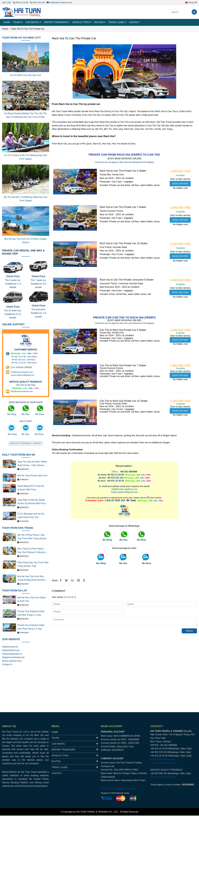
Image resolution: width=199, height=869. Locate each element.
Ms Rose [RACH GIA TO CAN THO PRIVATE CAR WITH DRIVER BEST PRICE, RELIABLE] (146, 563)
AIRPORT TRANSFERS (57, 22)
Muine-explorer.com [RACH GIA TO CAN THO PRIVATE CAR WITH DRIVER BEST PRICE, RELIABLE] (12, 661)
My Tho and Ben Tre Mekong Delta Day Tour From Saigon (25, 199)
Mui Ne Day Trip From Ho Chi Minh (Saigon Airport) (25, 241)
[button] (191, 2)
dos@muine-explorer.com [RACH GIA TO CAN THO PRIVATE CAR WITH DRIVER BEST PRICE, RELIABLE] (163, 777)
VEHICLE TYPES (82, 22)
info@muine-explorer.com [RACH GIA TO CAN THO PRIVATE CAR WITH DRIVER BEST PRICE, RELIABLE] (59, 2)
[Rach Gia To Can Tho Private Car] (21, 12)
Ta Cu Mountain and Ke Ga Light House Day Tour (30, 516)
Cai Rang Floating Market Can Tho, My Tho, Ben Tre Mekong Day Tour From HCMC (25, 115)
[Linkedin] (72, 580)
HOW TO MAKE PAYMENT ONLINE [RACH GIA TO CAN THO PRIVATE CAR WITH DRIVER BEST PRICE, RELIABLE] (119, 789)
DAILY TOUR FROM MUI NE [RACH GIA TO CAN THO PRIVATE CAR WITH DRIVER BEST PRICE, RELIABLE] (18, 454)
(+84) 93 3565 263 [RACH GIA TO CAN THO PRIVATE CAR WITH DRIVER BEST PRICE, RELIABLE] (115, 500)
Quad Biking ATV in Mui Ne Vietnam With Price (30, 488)
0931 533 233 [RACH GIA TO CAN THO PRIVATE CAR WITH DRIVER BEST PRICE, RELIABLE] (37, 2)
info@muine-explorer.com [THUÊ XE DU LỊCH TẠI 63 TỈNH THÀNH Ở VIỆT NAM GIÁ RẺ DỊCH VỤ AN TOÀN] (22, 372)
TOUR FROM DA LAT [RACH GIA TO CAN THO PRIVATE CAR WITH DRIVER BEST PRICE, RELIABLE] (14, 590)
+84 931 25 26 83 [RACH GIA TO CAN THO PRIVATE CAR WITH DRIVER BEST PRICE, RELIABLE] (115, 481)
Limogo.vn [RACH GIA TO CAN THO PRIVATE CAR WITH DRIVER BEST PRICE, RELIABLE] (7, 664)
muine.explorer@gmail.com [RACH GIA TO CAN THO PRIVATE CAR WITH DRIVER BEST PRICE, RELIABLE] (124, 492)
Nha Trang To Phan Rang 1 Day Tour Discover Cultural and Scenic (32, 550)
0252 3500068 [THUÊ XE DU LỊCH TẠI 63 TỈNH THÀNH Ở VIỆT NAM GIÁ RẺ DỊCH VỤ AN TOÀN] (17, 367)
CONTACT (134, 22)
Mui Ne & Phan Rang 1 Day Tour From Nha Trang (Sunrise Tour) (32, 537)
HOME (6, 22)
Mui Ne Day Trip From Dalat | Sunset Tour (31, 599)
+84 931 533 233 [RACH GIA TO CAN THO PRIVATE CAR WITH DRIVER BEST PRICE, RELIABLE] (115, 478)
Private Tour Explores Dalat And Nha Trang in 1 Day (30, 613)
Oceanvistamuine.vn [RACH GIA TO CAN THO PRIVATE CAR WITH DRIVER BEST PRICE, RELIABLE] (12, 654)
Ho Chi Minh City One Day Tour (25, 75)
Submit (189, 631)
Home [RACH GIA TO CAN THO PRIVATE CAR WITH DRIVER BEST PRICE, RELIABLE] (5, 29)
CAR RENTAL (33, 22)
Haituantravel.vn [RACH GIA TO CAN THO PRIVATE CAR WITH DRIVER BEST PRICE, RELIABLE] (10, 647)
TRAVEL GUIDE (117, 22)
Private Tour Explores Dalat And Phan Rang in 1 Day (30, 627)
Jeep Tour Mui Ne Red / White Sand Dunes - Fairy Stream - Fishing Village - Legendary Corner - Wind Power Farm (32, 464)
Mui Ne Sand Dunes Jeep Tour (32, 475)
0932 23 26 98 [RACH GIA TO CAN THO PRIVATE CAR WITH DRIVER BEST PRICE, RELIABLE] (21, 2)
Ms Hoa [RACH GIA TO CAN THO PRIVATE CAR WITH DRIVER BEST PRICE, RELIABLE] (123, 563)
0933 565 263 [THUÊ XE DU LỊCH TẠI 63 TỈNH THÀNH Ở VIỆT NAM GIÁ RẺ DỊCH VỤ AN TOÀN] (22, 385)
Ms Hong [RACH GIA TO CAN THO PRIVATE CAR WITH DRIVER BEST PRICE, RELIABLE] (11, 414)
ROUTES (100, 22)
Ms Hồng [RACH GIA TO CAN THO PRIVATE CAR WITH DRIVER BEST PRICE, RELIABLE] (101, 563)
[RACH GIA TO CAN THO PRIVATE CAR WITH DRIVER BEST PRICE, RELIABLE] (180, 183)
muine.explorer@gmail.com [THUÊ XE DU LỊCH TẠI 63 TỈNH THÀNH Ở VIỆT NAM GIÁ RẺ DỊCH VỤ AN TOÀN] (22, 375)
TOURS (18, 22)
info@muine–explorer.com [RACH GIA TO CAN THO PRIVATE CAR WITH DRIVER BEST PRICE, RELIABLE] (124, 489)
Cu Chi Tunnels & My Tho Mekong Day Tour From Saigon (25, 157)
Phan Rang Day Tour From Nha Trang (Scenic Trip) (32, 564)
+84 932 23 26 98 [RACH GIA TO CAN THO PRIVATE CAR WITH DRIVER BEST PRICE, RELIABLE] (115, 474)
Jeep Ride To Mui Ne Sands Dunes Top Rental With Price (31, 502)
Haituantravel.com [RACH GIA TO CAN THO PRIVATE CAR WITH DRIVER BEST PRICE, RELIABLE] (11, 650)
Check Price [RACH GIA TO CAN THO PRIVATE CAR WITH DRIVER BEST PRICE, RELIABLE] (13, 276)
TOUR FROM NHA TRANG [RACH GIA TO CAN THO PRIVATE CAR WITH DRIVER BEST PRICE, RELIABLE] (17, 527)
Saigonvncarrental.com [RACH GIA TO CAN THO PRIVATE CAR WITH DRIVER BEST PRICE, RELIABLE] (13, 657)
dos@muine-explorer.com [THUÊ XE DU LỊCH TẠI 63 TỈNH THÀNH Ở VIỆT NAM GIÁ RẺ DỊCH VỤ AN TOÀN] (22, 391)
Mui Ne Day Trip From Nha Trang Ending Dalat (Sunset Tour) (31, 578)
